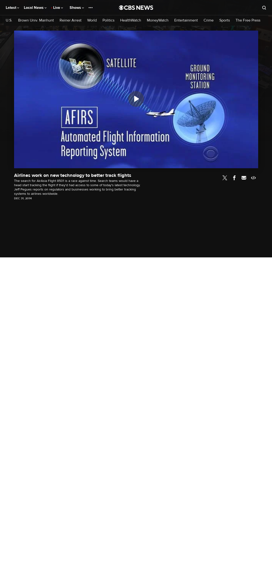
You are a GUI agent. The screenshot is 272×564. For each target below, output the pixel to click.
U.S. (9, 20)
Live (58, 7)
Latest (12, 8)
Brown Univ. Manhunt (36, 20)
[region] (136, 99)
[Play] (136, 99)
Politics (108, 20)
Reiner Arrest (71, 20)
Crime (209, 20)
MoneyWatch (158, 20)
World (92, 20)
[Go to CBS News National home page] (136, 7)
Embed (253, 177)
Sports (224, 20)
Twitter (224, 177)
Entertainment (186, 20)
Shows (77, 8)
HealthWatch (130, 20)
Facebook (234, 177)
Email (243, 177)
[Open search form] (264, 7)
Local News (35, 8)
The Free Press (248, 20)
